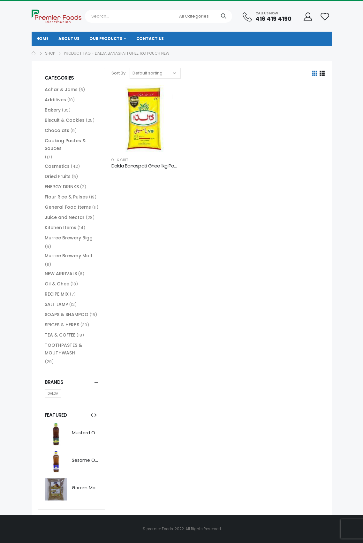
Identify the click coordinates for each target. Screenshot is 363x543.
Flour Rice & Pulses (66, 197)
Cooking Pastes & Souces (65, 144)
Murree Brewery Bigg (69, 238)
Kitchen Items (60, 227)
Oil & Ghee (119, 160)
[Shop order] (155, 73)
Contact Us (150, 38)
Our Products (105, 38)
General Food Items (68, 207)
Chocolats (57, 130)
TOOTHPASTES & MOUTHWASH (63, 349)
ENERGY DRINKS (62, 186)
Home (42, 38)
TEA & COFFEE (60, 335)
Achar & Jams (61, 89)
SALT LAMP (56, 304)
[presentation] (92, 415)
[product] (144, 118)
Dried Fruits (58, 176)
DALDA (53, 393)
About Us (68, 38)
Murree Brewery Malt (69, 255)
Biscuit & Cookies (65, 120)
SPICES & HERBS (62, 325)
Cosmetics (57, 166)
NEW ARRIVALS (61, 273)
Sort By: (118, 73)
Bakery (53, 110)
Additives (55, 100)
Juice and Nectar (65, 217)
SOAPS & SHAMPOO (66, 314)
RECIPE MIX (57, 294)
